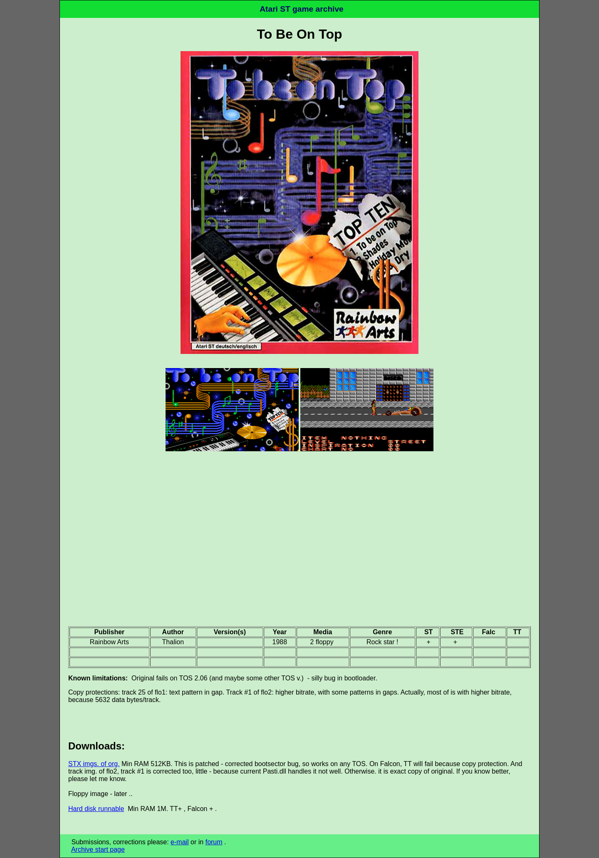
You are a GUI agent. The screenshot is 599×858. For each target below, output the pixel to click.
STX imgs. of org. (94, 763)
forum (214, 842)
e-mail (180, 842)
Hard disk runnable (96, 808)
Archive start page (98, 849)
